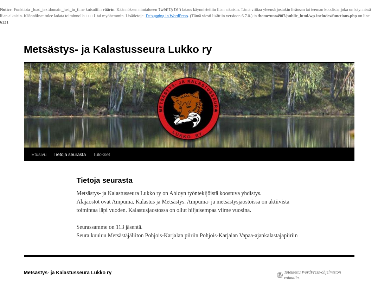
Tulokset (101, 154)
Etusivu (39, 154)
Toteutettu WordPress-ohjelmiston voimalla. (312, 275)
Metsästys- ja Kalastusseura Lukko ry (118, 49)
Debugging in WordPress (167, 15)
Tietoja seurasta (69, 154)
